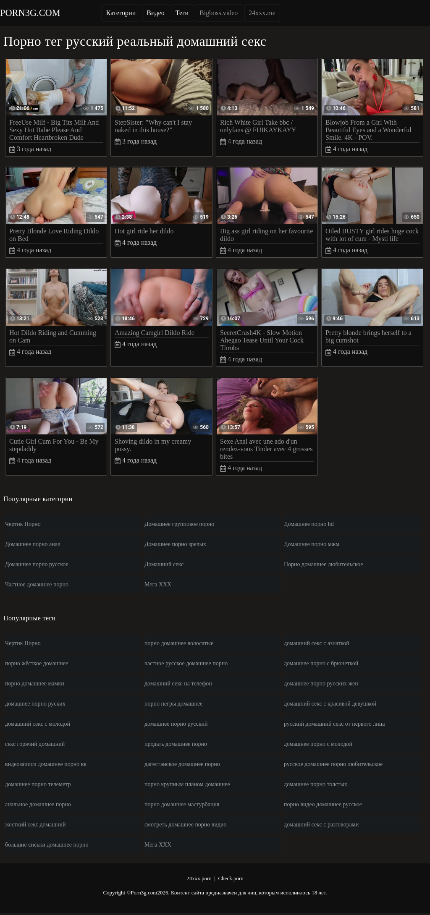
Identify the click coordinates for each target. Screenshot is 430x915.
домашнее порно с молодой (318, 744)
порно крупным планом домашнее (187, 784)
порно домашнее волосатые (178, 643)
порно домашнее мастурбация (181, 804)
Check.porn (230, 878)
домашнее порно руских (35, 704)
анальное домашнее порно (38, 804)
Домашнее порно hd (309, 524)
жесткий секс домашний (35, 824)
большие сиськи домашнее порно (46, 845)
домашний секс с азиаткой (316, 643)
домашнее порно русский (176, 724)
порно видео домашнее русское (323, 804)
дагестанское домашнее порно (182, 764)
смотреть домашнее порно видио (185, 824)
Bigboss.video (218, 12)
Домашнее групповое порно (179, 524)
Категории (121, 12)
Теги (182, 12)
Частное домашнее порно (36, 584)
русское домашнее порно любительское (333, 764)
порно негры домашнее (173, 704)
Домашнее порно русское (36, 564)
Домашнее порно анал (32, 544)
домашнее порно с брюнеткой (321, 663)
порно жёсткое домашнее (36, 663)
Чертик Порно (23, 524)
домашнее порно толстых (315, 784)
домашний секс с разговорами (321, 824)
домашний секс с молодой (37, 724)
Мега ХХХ (157, 584)
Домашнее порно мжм (311, 544)
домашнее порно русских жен (321, 683)
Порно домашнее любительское (323, 564)
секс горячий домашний (35, 744)
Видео (155, 12)
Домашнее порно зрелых (175, 544)
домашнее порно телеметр (38, 784)
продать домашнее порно (175, 744)
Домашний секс (164, 564)
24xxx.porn (199, 878)
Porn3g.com (30, 13)
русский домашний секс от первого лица (334, 724)
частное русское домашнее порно (186, 663)
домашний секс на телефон (178, 683)
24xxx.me (262, 12)
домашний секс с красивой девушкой (330, 704)
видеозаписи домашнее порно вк (46, 764)
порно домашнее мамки (34, 683)
